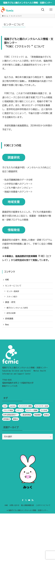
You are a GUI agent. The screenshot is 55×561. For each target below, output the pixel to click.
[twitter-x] (26, 500)
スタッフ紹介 (12, 297)
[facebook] (22, 500)
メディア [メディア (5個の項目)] (19, 410)
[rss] (32, 500)
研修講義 (9, 319)
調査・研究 (10, 302)
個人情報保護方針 (27, 505)
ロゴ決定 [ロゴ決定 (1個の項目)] (44, 410)
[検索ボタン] (43, 10)
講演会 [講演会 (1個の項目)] (15, 419)
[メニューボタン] (51, 10)
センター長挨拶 (13, 291)
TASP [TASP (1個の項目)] (5, 406)
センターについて (13, 286)
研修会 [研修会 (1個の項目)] (46, 415)
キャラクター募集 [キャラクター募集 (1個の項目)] (25, 406)
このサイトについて (43, 505)
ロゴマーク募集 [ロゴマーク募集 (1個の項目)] (31, 410)
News (7, 325)
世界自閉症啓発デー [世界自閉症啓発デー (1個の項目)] (10, 415)
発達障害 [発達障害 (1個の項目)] (37, 415)
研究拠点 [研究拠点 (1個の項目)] (6, 419)
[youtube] (29, 500)
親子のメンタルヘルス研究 (17, 308)
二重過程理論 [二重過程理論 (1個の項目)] (26, 415)
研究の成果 (11, 313)
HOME (7, 280)
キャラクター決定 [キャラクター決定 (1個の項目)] (41, 406)
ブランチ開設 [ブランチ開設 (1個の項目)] (8, 410)
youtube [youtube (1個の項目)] (12, 406)
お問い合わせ (14, 505)
